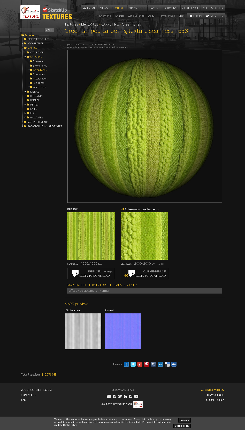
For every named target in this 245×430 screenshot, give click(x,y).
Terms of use (215, 395)
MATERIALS (33, 48)
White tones (39, 87)
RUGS (33, 113)
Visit (122, 404)
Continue (184, 420)
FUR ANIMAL (36, 96)
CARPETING (36, 56)
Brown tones (40, 65)
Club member (213, 8)
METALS (34, 104)
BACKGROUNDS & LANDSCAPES (44, 126)
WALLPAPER (36, 117)
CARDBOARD (37, 52)
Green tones (40, 70)
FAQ (23, 400)
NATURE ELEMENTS (37, 122)
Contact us (28, 395)
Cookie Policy (215, 400)
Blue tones (39, 61)
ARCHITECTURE (35, 43)
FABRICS (34, 91)
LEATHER (35, 100)
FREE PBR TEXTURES (38, 39)
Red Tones (38, 82)
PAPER (33, 108)
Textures (29, 35)
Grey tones (39, 74)
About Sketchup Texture (36, 390)
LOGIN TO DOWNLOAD (91, 276)
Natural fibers (40, 78)
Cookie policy (182, 426)
